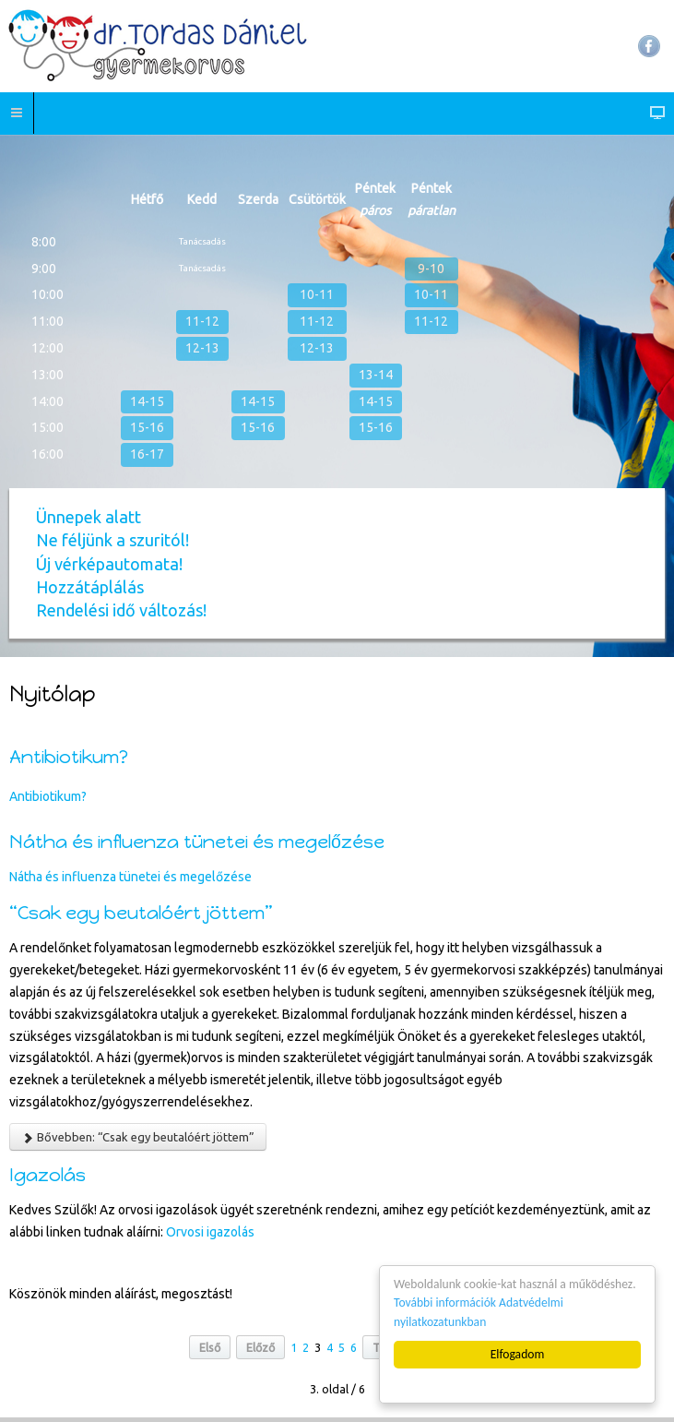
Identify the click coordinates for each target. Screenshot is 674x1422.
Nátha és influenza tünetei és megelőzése (196, 841)
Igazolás (47, 1175)
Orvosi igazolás (210, 1232)
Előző (260, 1347)
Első (209, 1347)
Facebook (649, 46)
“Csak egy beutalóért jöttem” (141, 913)
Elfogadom (518, 1354)
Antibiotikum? (68, 757)
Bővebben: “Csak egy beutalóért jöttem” (137, 1137)
